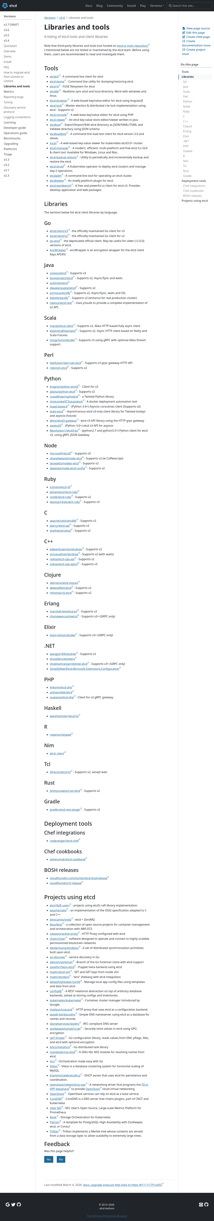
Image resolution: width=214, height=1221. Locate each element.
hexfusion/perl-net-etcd (65, 363)
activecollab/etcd (61, 692)
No (61, 1159)
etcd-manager (59, 148)
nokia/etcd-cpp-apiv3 (64, 564)
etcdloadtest (58, 134)
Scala (186, 92)
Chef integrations (194, 186)
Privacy (99, 1215)
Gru (52, 1061)
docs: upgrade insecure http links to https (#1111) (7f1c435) (122, 1185)
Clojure (187, 126)
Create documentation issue (196, 43)
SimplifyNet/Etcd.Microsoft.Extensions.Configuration (84, 669)
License (123, 1215)
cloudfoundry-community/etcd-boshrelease (79, 878)
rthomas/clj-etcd (61, 593)
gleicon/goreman (61, 962)
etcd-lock (56, 106)
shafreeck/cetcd (60, 531)
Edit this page (193, 33)
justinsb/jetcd (59, 283)
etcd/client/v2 (59, 236)
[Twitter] (13, 1204)
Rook (53, 1117)
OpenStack (93, 1089)
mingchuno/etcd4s (62, 340)
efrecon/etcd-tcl (60, 772)
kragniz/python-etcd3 (64, 387)
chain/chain (57, 939)
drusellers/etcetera (62, 659)
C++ (185, 121)
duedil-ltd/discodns (62, 1014)
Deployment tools (194, 181)
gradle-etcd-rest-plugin (65, 810)
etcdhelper (57, 181)
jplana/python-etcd (62, 392)
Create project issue (193, 52)
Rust (186, 171)
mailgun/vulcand (61, 1009)
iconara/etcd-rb (60, 487)
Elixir (186, 136)
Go (185, 82)
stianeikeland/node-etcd (66, 458)
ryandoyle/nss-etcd (62, 1052)
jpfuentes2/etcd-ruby (64, 492)
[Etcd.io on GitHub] (206, 1204)
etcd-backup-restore (63, 157)
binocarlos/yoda (60, 920)
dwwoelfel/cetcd (60, 588)
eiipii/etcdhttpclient (63, 331)
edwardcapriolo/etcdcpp (66, 549)
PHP (185, 146)
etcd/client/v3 (59, 231)
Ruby (186, 111)
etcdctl (54, 76)
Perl (185, 96)
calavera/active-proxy (64, 934)
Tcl (184, 166)
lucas (53, 143)
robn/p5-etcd (58, 368)
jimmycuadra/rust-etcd (65, 791)
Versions (50, 18)
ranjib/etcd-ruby (60, 497)
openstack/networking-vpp (68, 1085)
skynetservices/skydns (64, 1024)
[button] (157, 5)
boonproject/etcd (61, 278)
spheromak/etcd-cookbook (68, 859)
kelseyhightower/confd (65, 982)
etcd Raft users (60, 905)
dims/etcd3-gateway (63, 421)
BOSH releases (192, 196)
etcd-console (58, 115)
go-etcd (55, 241)
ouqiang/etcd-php (62, 697)
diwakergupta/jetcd (63, 288)
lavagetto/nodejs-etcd (64, 463)
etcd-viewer (57, 120)
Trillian (54, 1131)
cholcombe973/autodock (66, 401)
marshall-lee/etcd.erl (63, 611)
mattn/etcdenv (60, 977)
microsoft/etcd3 (60, 453)
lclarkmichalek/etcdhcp (65, 1075)
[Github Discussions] (19, 1204)
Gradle (187, 176)
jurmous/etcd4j (60, 293)
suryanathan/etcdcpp (64, 554)
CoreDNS (56, 1099)
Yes (49, 1159)
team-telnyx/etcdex (63, 635)
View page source (196, 28)
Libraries (188, 77)
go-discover (57, 957)
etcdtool (55, 125)
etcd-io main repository (132, 46)
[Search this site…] (189, 5)
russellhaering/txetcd (64, 396)
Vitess (54, 1066)
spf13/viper (57, 1038)
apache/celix (58, 910)
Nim (185, 161)
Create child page (196, 37)
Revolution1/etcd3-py (64, 431)
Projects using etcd (195, 201)
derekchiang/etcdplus (64, 948)
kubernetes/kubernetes (65, 1000)
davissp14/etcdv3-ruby (65, 502)
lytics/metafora (60, 1047)
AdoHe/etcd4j (59, 298)
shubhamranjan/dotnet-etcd (69, 664)
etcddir (54, 91)
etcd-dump (57, 81)
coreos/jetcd (58, 273)
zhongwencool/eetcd (64, 616)
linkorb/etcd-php (61, 687)
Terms (90, 1215)
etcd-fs (54, 86)
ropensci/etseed (60, 735)
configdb (56, 991)
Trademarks (111, 1215)
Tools (185, 72)
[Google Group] (8, 1204)
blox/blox (56, 924)
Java (185, 87)
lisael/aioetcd (58, 406)
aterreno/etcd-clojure (64, 583)
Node (186, 106)
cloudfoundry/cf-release (66, 883)
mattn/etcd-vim (60, 972)
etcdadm (56, 176)
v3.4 (62, 18)
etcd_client (57, 753)
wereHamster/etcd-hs (64, 716)
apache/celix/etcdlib (63, 521)
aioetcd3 (55, 426)
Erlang (187, 131)
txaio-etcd (56, 411)
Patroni (54, 1122)
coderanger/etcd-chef (64, 841)
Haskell (187, 151)
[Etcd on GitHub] (201, 1204)
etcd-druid (57, 166)
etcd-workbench (60, 186)
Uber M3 (55, 1108)
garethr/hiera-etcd (62, 967)
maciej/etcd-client (61, 326)
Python (187, 101)
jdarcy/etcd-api (60, 526)
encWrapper (58, 250)
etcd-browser (58, 101)
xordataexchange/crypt (65, 1029)
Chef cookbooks (193, 191)
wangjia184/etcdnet (63, 654)
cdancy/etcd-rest (61, 303)
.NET (186, 141)
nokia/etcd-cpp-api (62, 559)
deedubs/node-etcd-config (67, 468)
